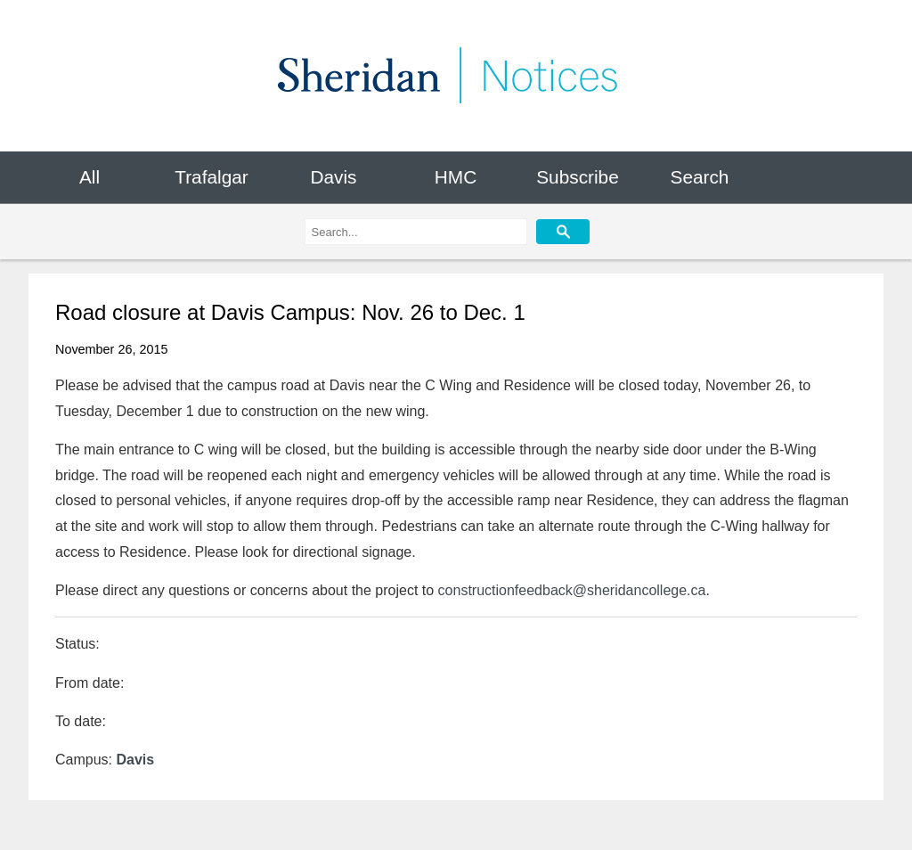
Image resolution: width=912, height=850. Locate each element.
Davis (333, 177)
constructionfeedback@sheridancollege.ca (572, 590)
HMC (455, 177)
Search (700, 177)
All (89, 177)
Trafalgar (211, 177)
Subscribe (577, 177)
